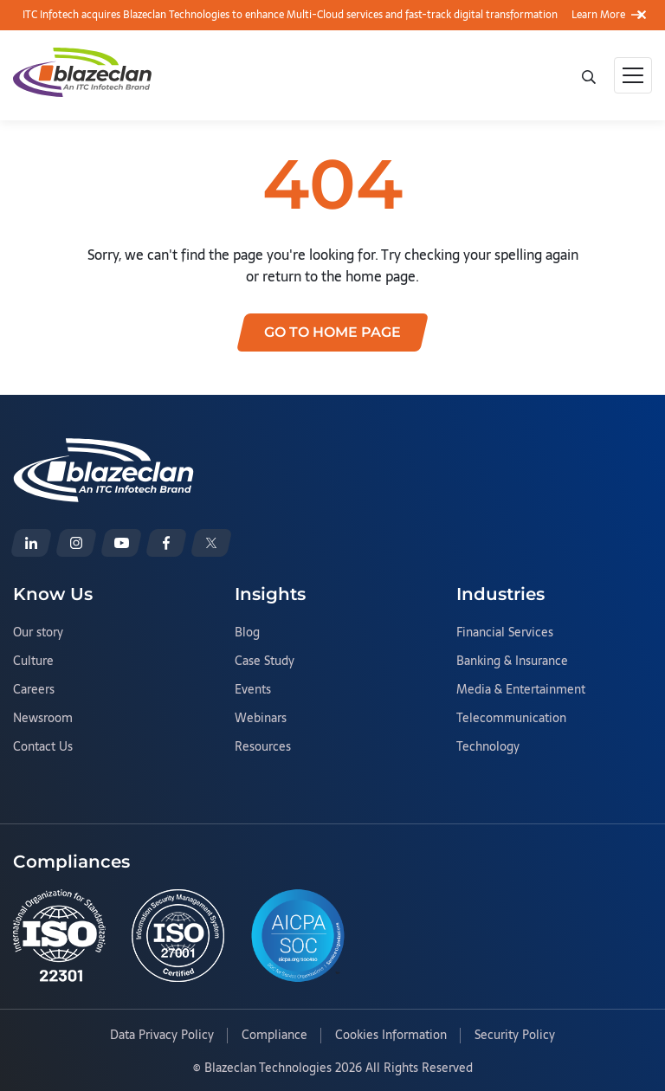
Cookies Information (391, 1035)
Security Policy (515, 1035)
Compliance (274, 1035)
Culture (33, 661)
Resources (263, 747)
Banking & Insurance (512, 661)
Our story (38, 633)
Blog (247, 633)
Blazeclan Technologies (268, 1067)
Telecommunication (511, 718)
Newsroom (43, 718)
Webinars (261, 718)
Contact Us (43, 747)
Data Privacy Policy (162, 1035)
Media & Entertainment (520, 690)
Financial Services (504, 633)
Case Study (264, 661)
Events (253, 690)
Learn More (607, 15)
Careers (34, 690)
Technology (488, 747)
